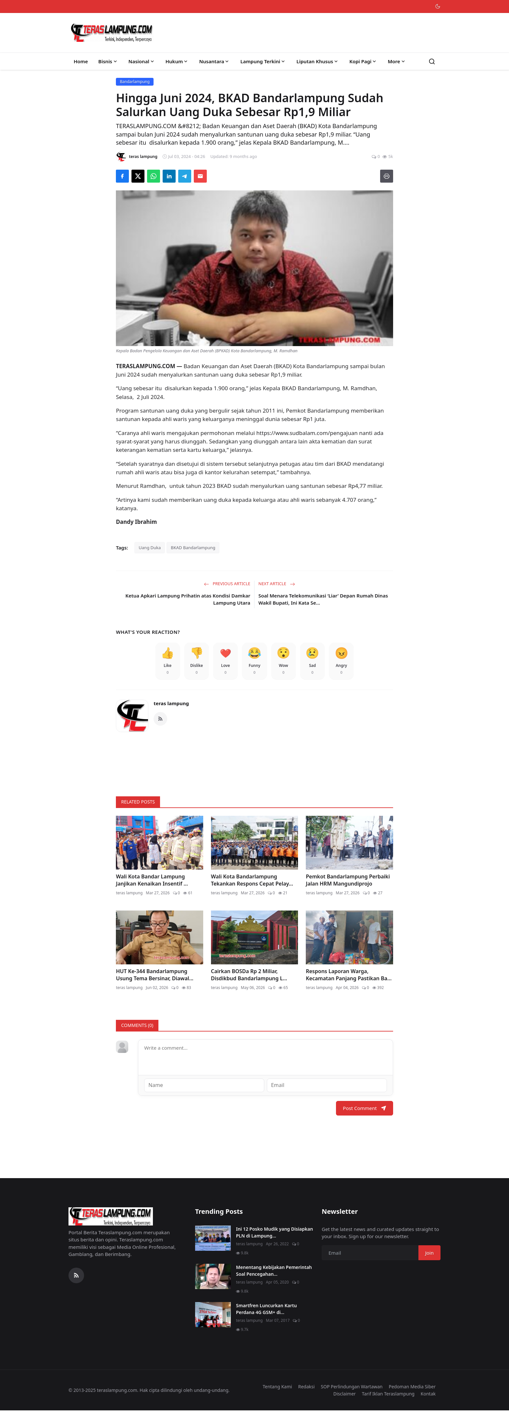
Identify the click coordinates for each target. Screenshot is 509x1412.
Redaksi (306, 1388)
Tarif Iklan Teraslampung (388, 1395)
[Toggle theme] (438, 6)
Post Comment (364, 1109)
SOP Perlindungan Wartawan (351, 1388)
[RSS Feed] (160, 721)
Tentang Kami (277, 1388)
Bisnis (108, 61)
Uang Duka (150, 547)
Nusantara (214, 61)
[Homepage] (112, 33)
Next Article (276, 583)
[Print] (386, 176)
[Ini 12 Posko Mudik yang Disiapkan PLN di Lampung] (213, 1239)
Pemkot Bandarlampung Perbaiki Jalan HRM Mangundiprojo (348, 882)
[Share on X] (137, 176)
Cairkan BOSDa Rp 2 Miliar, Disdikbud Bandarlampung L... (249, 977)
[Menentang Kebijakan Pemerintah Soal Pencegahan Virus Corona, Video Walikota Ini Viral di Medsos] (213, 1277)
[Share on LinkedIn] (169, 176)
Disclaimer (344, 1395)
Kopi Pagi (363, 61)
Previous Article (227, 583)
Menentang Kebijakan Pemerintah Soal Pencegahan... (274, 1271)
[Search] (432, 61)
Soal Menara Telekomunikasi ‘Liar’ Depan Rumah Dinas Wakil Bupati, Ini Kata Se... (323, 599)
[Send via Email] (200, 176)
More (397, 61)
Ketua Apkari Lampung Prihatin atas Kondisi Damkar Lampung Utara (187, 599)
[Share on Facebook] (122, 176)
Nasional (142, 61)
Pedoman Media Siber (412, 1388)
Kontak (428, 1395)
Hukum (177, 61)
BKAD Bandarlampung (193, 547)
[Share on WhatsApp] (153, 176)
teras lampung (171, 705)
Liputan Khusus (317, 61)
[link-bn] (254, 763)
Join (429, 1254)
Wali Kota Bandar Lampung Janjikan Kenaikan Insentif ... (152, 882)
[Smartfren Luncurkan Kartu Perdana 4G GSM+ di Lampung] (213, 1316)
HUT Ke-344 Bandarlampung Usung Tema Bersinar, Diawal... (154, 977)
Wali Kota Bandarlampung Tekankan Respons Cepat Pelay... (252, 882)
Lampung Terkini (263, 61)
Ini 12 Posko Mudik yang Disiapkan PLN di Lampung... (274, 1233)
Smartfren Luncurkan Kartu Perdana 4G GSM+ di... (266, 1310)
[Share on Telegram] (184, 176)
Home (81, 61)
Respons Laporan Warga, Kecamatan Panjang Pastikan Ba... (348, 977)
